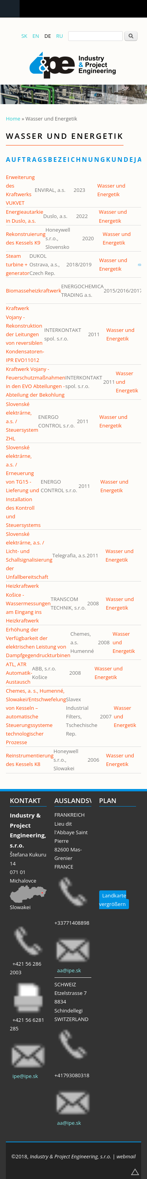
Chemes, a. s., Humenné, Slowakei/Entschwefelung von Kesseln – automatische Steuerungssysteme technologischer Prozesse (36, 716)
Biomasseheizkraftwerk (33, 290)
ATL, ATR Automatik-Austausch (19, 673)
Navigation (10, 9)
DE (47, 35)
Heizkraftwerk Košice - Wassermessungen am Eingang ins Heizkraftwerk (28, 603)
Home (13, 118)
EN (36, 35)
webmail (126, 1156)
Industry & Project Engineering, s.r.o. (70, 1156)
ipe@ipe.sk (25, 1076)
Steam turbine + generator (17, 264)
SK (24, 35)
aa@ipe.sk (69, 970)
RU (59, 35)
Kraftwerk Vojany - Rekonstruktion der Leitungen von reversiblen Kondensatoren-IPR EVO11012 (25, 334)
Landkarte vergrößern (112, 900)
